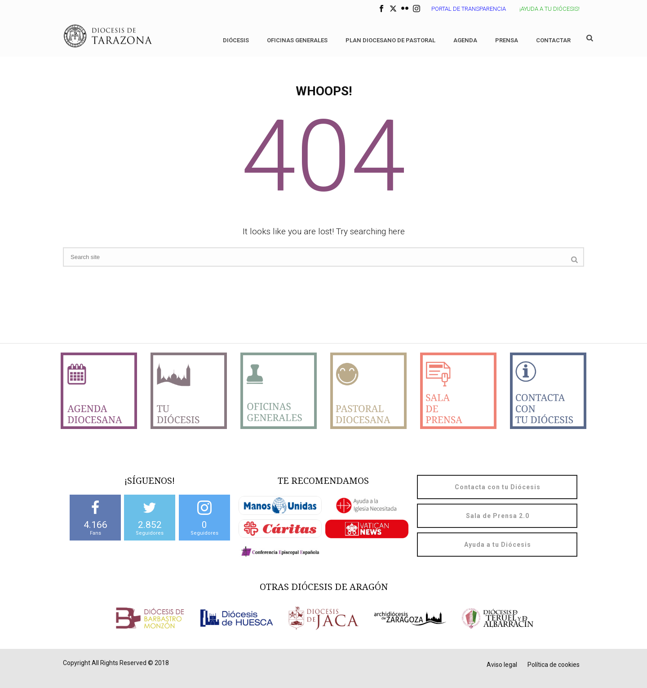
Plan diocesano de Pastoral (390, 40)
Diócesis (236, 40)
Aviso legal (502, 664)
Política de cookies (553, 664)
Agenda (465, 40)
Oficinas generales (297, 40)
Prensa (506, 40)
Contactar (553, 40)
